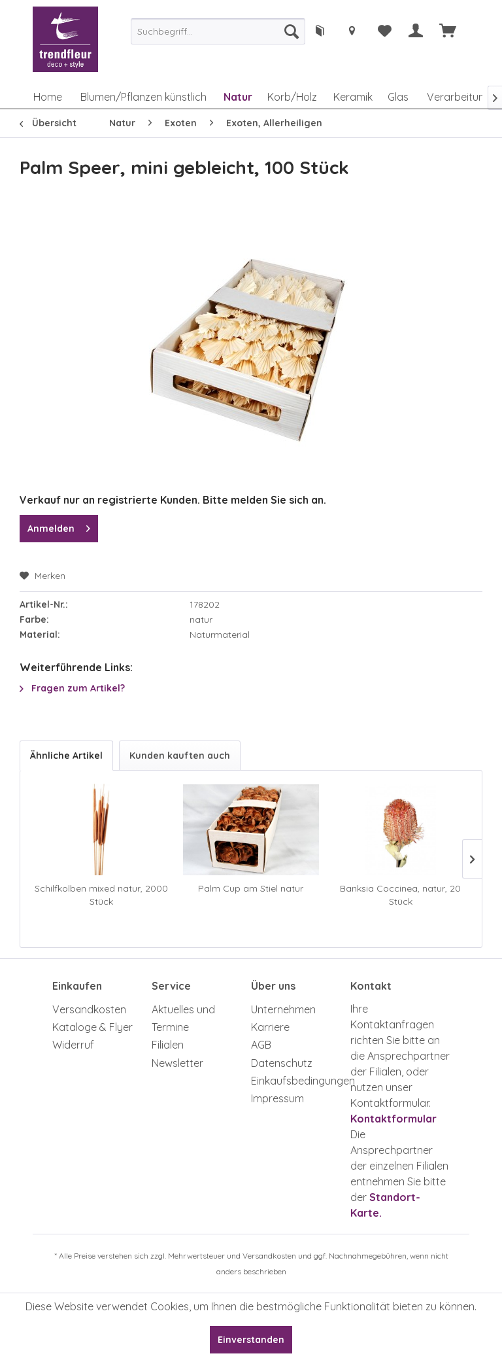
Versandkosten (89, 1009)
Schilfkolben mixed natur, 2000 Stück (101, 894)
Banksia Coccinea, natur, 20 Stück (400, 894)
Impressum (277, 1098)
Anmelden (58, 526)
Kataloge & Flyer (92, 1027)
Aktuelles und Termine (183, 1018)
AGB (261, 1044)
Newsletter (177, 1063)
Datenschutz (281, 1063)
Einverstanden (251, 1340)
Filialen (168, 1044)
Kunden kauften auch (179, 755)
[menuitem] (218, 31)
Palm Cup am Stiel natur (250, 888)
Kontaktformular (393, 1118)
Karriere (270, 1027)
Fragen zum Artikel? (72, 688)
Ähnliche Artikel (66, 755)
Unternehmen (283, 1009)
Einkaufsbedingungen (297, 1080)
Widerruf (73, 1044)
